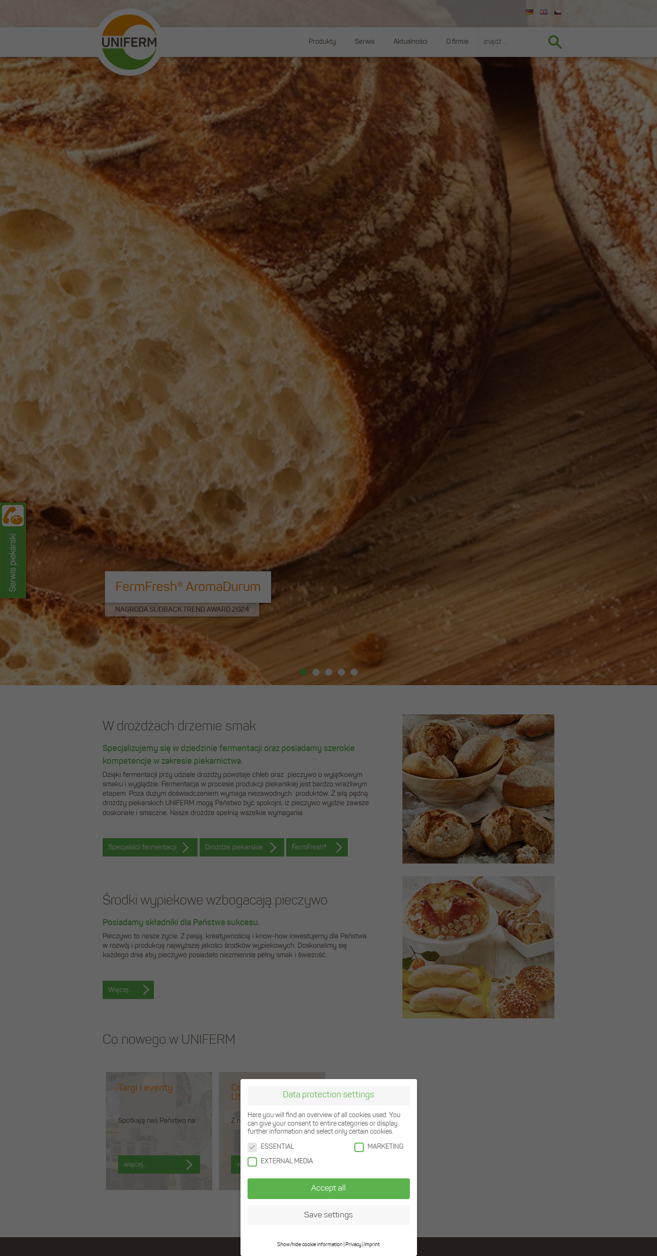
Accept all (328, 1188)
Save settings (328, 1215)
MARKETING (378, 1147)
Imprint (372, 1245)
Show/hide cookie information (310, 1245)
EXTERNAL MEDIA (280, 1161)
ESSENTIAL (271, 1147)
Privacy (353, 1245)
